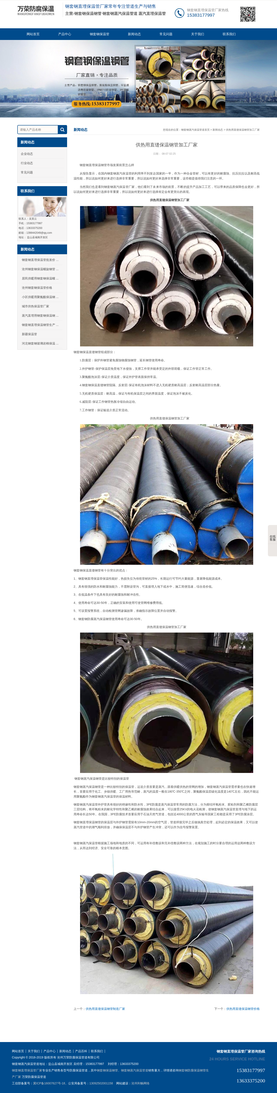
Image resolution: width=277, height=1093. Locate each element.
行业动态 (27, 163)
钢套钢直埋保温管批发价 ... (40, 260)
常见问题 (165, 34)
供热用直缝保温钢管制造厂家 (105, 1009)
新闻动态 (134, 34)
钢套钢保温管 (99, 34)
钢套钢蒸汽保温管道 (134, 1070)
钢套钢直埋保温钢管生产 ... (40, 325)
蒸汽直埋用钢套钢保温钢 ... (40, 315)
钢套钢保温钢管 (107, 1070)
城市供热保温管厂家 (35, 306)
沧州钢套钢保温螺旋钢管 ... (40, 269)
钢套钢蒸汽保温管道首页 (195, 129)
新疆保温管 (29, 334)
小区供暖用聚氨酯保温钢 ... (40, 297)
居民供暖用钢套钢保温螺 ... (40, 278)
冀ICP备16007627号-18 (49, 1083)
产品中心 (64, 34)
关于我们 (197, 34)
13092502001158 (101, 1083)
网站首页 (33, 34)
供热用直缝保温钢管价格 (243, 1009)
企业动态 (27, 153)
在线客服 (273, 534)
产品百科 (81, 1051)
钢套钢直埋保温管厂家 (27, 1070)
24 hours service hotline (237, 1059)
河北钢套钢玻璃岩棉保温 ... (40, 343)
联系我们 (229, 34)
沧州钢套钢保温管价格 (37, 287)
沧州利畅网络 (140, 1083)
